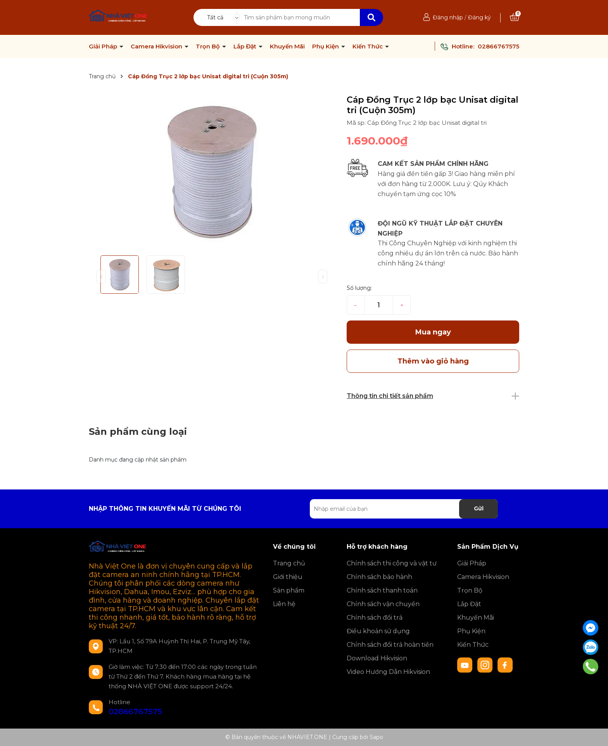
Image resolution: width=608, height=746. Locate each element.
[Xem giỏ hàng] (514, 17)
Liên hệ (284, 604)
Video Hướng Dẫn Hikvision (388, 671)
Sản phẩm (288, 590)
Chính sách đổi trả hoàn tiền (390, 644)
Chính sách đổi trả (374, 617)
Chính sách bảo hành (379, 577)
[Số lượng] (378, 305)
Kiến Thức (368, 46)
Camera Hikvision (157, 46)
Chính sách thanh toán (382, 590)
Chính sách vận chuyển (383, 604)
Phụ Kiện (326, 46)
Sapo (376, 737)
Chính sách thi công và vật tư (392, 563)
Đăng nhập (448, 17)
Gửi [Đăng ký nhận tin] (479, 508)
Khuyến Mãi (287, 46)
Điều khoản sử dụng (378, 631)
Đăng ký (479, 17)
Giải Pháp (104, 46)
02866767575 (498, 46)
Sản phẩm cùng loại (138, 431)
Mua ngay (433, 332)
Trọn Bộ (208, 46)
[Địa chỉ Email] (404, 509)
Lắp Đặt (245, 46)
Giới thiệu (287, 577)
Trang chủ (289, 563)
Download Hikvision (377, 658)
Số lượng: (359, 287)
